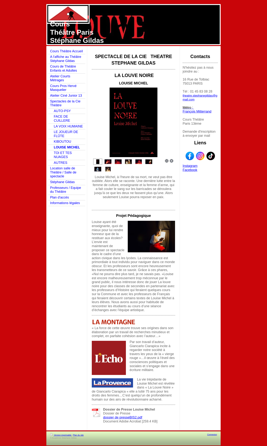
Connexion (212, 434)
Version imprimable (61, 435)
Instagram (190, 166)
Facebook (190, 170)
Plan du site (78, 435)
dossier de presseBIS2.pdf (122, 417)
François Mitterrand (197, 111)
